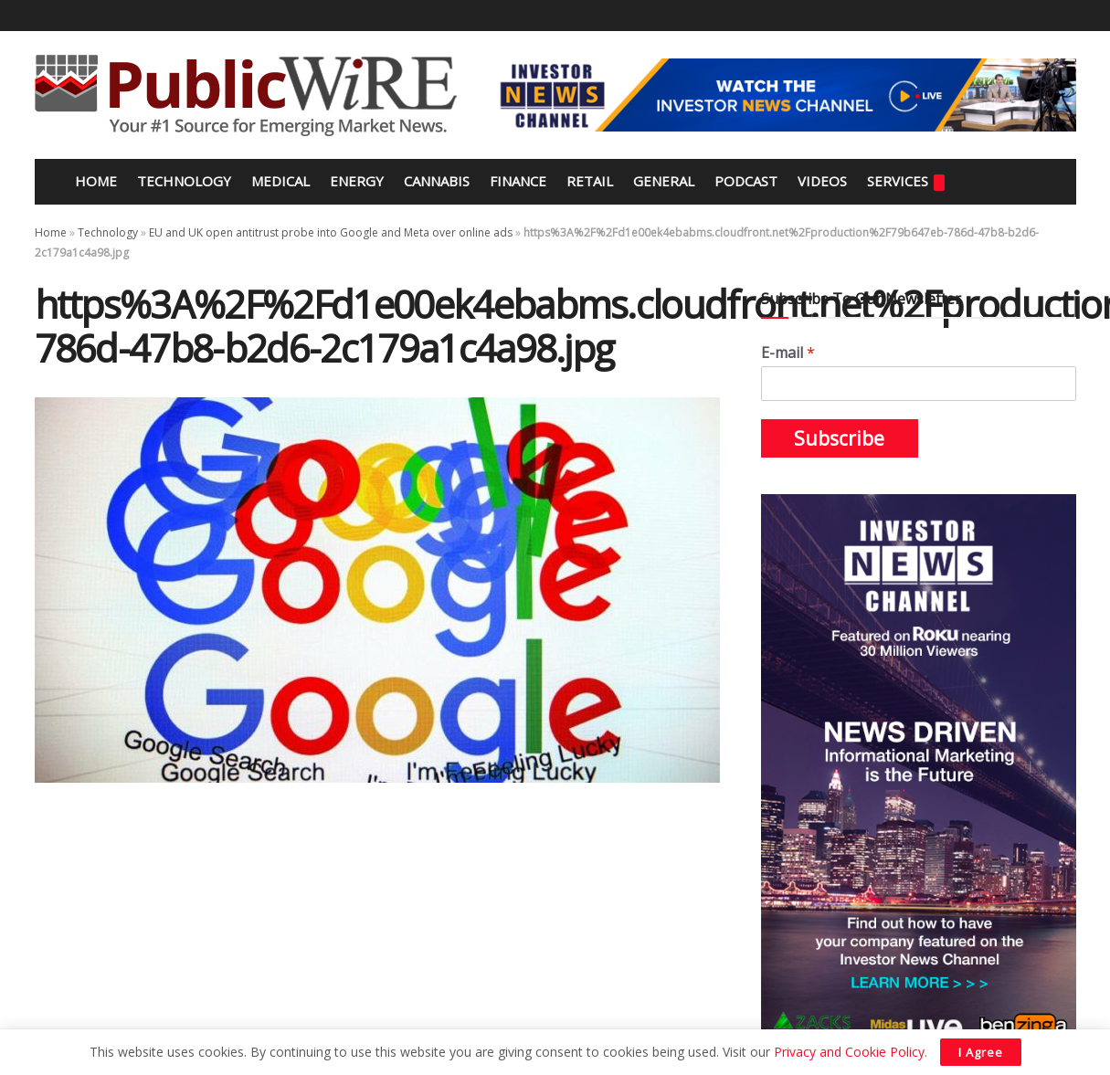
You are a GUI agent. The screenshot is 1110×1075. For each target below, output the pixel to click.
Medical (280, 181)
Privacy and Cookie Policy (849, 1051)
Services (906, 181)
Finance (518, 181)
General (663, 181)
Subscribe (839, 438)
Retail (589, 181)
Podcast (745, 181)
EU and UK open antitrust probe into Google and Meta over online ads (331, 232)
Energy (357, 181)
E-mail (788, 353)
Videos (822, 181)
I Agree (980, 1052)
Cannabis (437, 181)
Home (94, 181)
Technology (184, 181)
